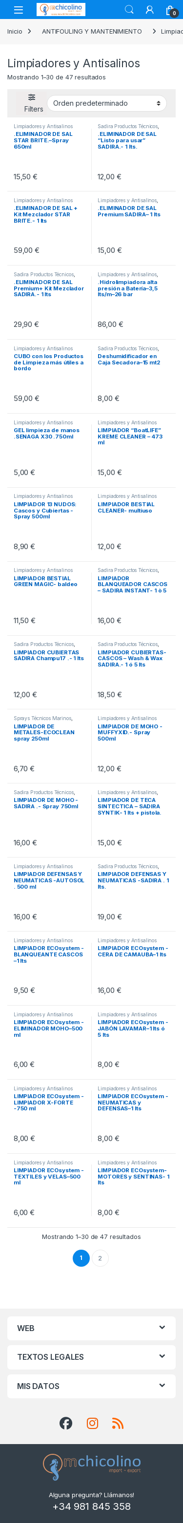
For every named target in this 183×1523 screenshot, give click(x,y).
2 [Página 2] (100, 1258)
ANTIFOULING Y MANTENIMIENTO (92, 31)
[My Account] (149, 10)
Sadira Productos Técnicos (128, 126)
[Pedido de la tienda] (107, 103)
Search (129, 9)
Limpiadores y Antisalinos (43, 126)
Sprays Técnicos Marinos (42, 718)
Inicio (14, 31)
